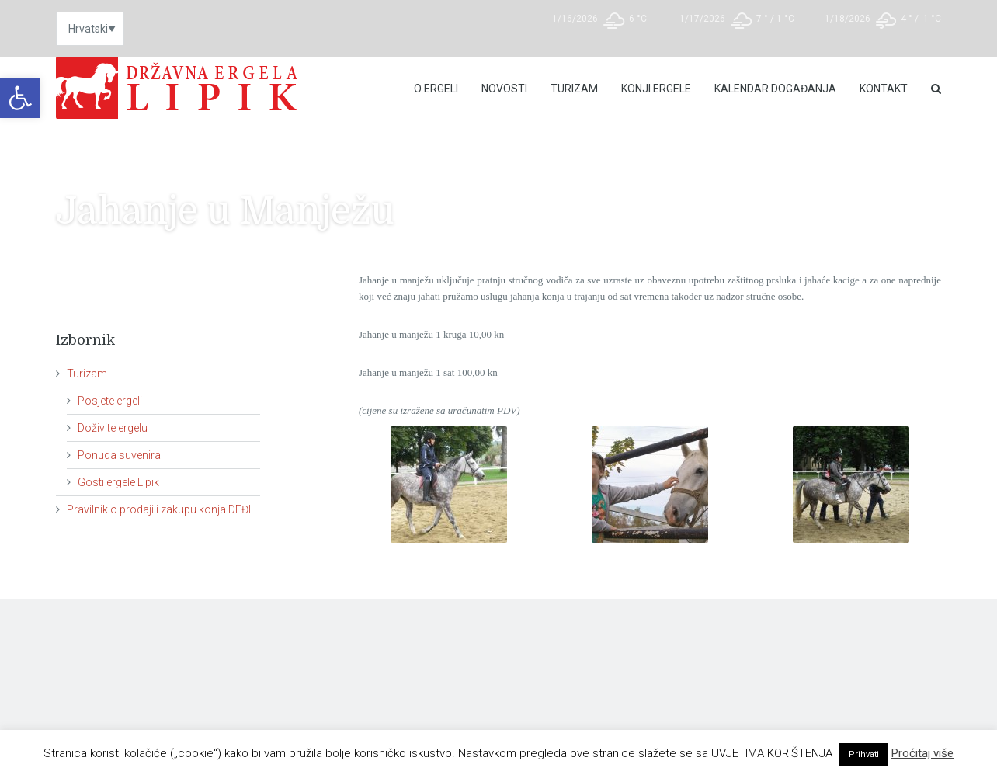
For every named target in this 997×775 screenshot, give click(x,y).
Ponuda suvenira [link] (119, 455)
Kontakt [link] (884, 88)
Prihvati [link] (864, 754)
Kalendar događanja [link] (775, 88)
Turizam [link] (574, 88)
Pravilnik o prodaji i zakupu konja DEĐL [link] (160, 509)
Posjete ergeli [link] (110, 400)
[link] (20, 98)
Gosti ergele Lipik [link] (118, 482)
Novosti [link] (504, 88)
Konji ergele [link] (656, 88)
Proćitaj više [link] (922, 753)
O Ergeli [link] (436, 88)
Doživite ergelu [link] (113, 428)
